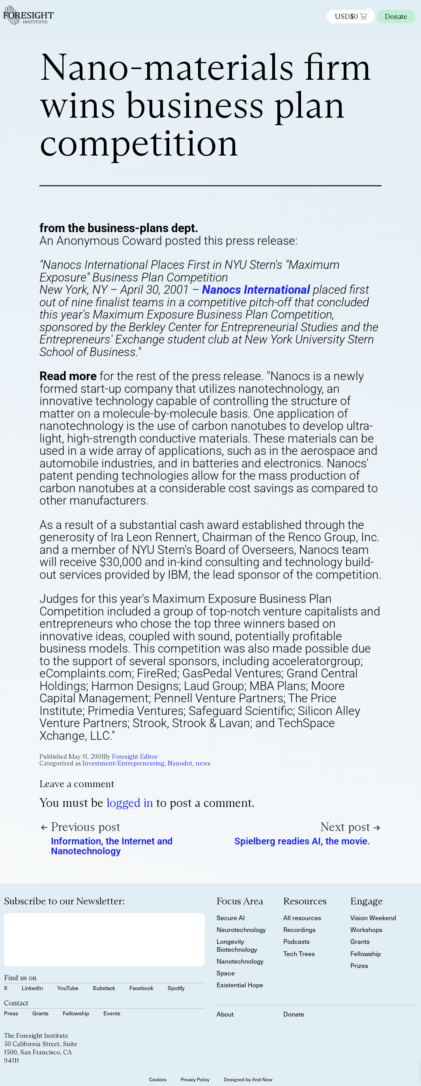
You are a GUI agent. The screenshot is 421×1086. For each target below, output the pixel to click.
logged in (130, 802)
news (203, 763)
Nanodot (180, 763)
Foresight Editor (134, 756)
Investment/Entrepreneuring (123, 763)
